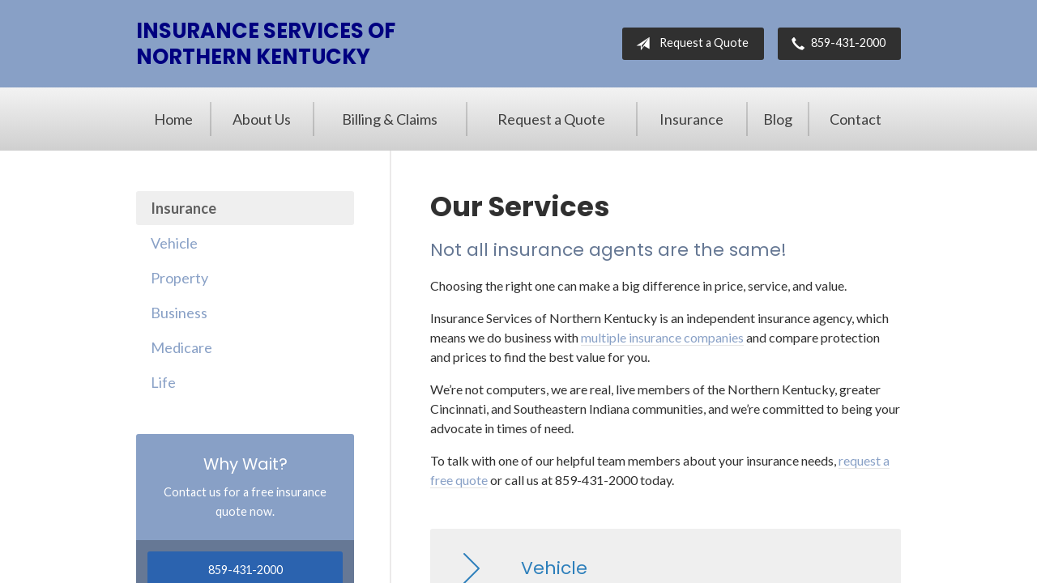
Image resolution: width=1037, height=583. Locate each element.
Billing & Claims (389, 119)
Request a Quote (689, 43)
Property (179, 278)
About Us (262, 119)
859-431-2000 (835, 43)
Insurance (691, 119)
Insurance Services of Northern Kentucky (265, 44)
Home (173, 119)
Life (163, 382)
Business (179, 312)
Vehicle (174, 243)
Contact (855, 119)
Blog (777, 119)
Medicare (181, 347)
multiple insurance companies (662, 337)
